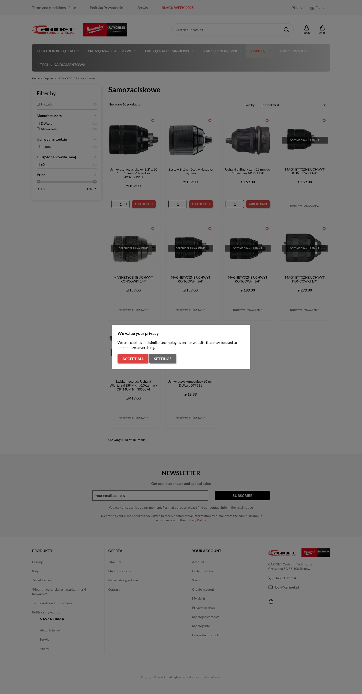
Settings (163, 358)
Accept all (133, 358)
